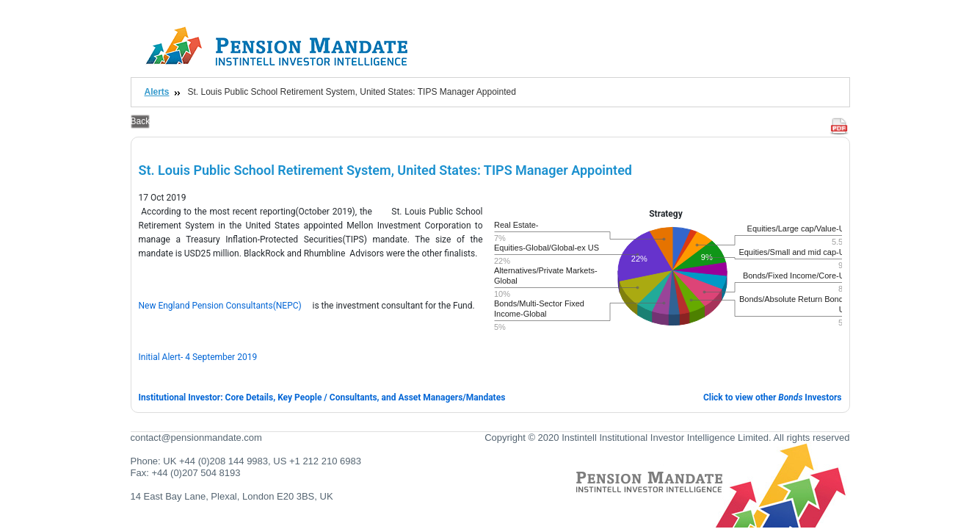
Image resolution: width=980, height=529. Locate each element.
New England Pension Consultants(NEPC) (220, 306)
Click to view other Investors (772, 397)
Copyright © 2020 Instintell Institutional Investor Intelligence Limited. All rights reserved (666, 437)
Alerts (157, 92)
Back (140, 121)
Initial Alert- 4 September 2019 (198, 357)
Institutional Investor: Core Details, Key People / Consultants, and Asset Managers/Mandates (322, 397)
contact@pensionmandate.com (196, 437)
